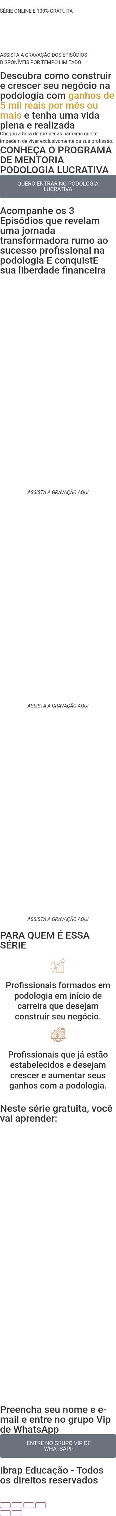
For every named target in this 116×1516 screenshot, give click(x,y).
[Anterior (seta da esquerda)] (5, 1513)
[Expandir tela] (17, 1505)
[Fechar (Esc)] (40, 1505)
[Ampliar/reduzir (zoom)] (5, 1505)
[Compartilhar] (29, 1505)
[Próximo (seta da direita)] (17, 1513)
